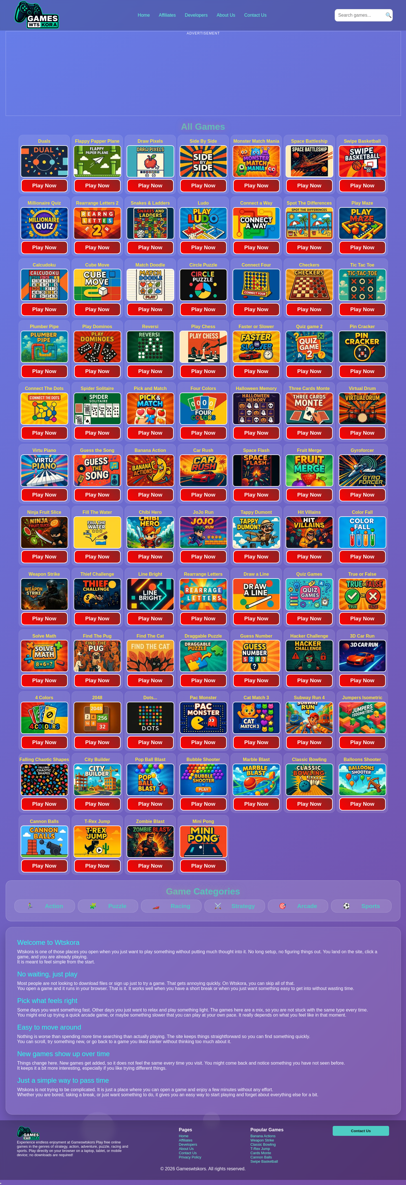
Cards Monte (260, 1153)
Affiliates (167, 15)
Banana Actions (262, 1136)
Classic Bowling (263, 1144)
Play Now (44, 186)
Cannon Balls (261, 1157)
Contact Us (255, 15)
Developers (196, 15)
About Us (226, 15)
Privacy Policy (190, 1157)
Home (144, 15)
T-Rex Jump (260, 1149)
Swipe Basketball (264, 1161)
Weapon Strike (262, 1140)
